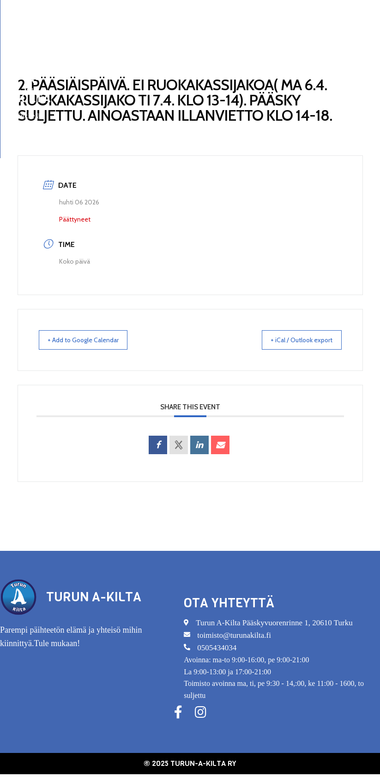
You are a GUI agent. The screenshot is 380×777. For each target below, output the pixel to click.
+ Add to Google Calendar (90, 340)
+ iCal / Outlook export (294, 340)
